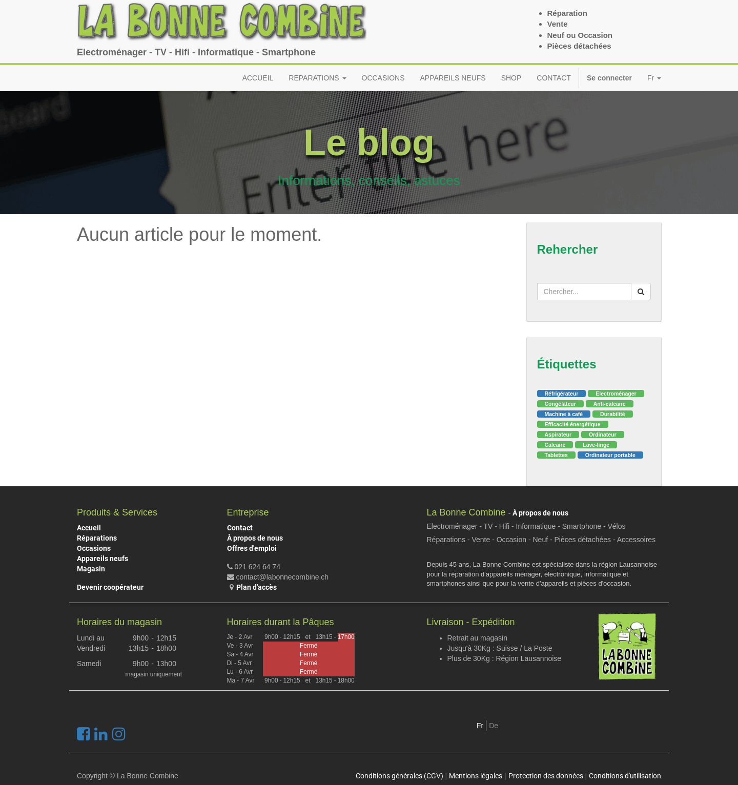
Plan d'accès (256, 587)
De (493, 725)
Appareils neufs (102, 558)
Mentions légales (475, 776)
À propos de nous (255, 538)
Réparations (97, 538)
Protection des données (545, 776)
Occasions (94, 548)
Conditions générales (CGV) (399, 776)
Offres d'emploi (252, 548)
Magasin (91, 569)
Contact (240, 528)
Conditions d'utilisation (625, 776)
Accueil (89, 528)
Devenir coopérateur (110, 587)
